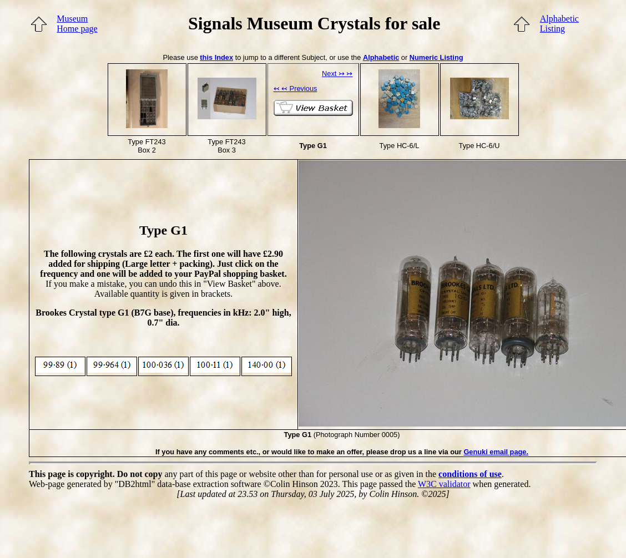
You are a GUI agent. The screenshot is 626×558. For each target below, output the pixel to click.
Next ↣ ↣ (337, 73)
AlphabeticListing (559, 23)
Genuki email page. (495, 452)
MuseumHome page (77, 23)
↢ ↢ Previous (295, 88)
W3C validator (444, 484)
